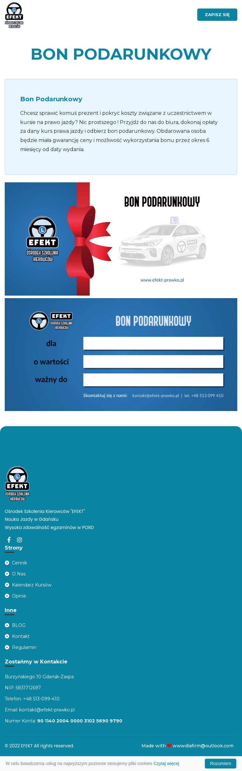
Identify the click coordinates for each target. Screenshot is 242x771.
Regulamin (20, 647)
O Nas (15, 574)
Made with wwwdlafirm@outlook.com (187, 746)
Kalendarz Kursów (28, 585)
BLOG (15, 625)
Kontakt (17, 636)
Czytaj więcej (166, 763)
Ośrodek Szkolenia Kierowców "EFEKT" (45, 511)
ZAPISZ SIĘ (217, 14)
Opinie (15, 596)
